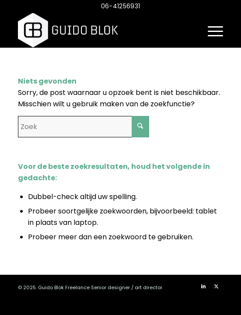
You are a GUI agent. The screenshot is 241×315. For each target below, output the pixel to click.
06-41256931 (120, 6)
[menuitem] (211, 30)
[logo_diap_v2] (100, 30)
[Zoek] (83, 126)
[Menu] (211, 30)
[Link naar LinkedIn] (203, 286)
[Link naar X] (216, 286)
